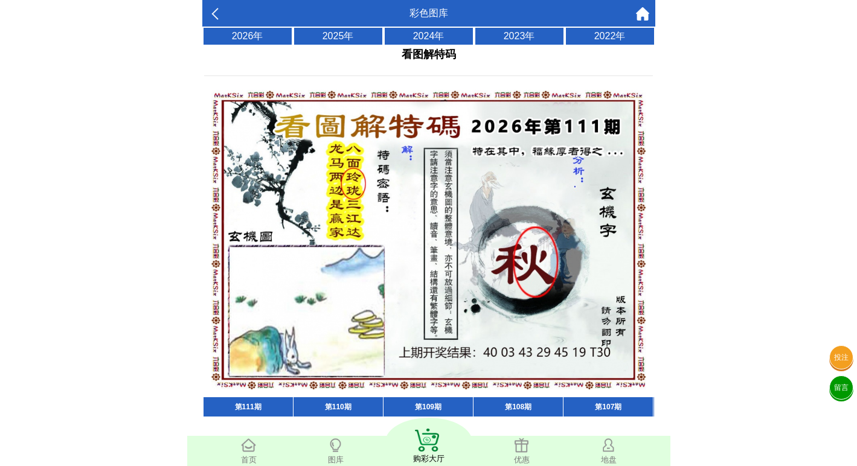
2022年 (610, 36)
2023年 (519, 36)
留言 (841, 387)
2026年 (247, 36)
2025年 (338, 36)
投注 (841, 357)
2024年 (429, 36)
